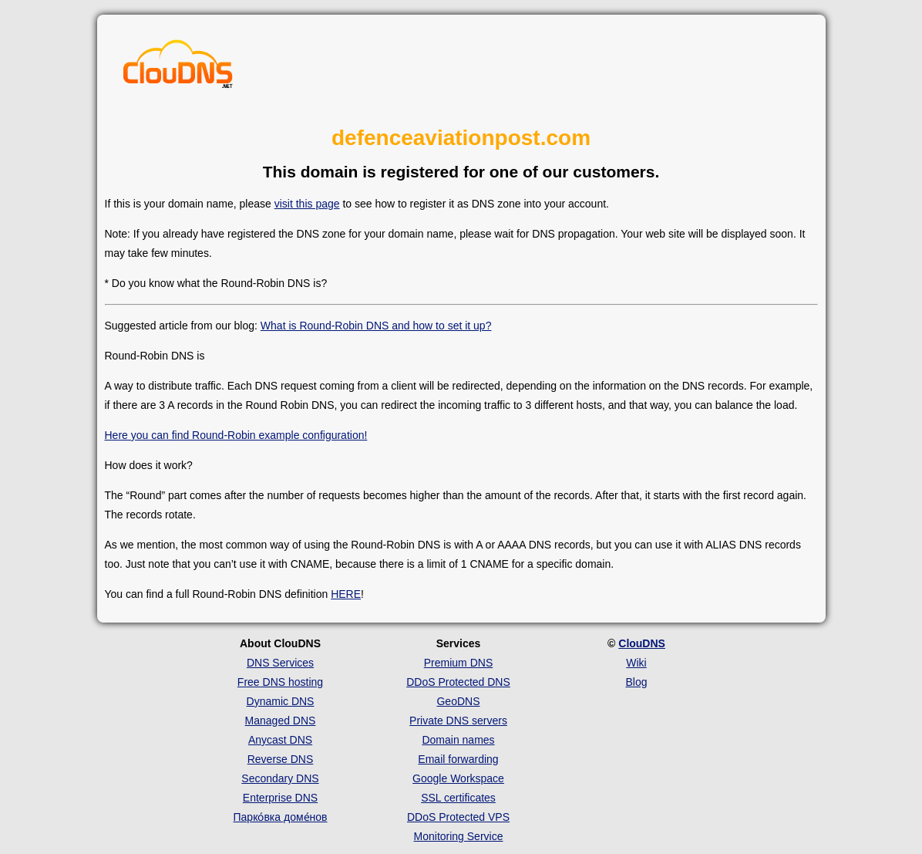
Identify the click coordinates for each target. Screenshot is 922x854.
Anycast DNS (280, 740)
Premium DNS (458, 663)
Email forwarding (458, 759)
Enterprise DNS (280, 798)
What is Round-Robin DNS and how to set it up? (376, 325)
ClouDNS (641, 643)
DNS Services (280, 663)
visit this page (307, 203)
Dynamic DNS (281, 701)
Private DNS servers (458, 720)
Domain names (458, 740)
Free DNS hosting (280, 682)
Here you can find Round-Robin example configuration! (236, 435)
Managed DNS (280, 720)
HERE (346, 594)
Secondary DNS (279, 778)
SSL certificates (458, 798)
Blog (636, 682)
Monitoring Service (458, 836)
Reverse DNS (280, 759)
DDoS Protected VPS (458, 817)
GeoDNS (458, 701)
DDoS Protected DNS (458, 682)
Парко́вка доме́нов (281, 817)
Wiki (636, 663)
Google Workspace (458, 778)
